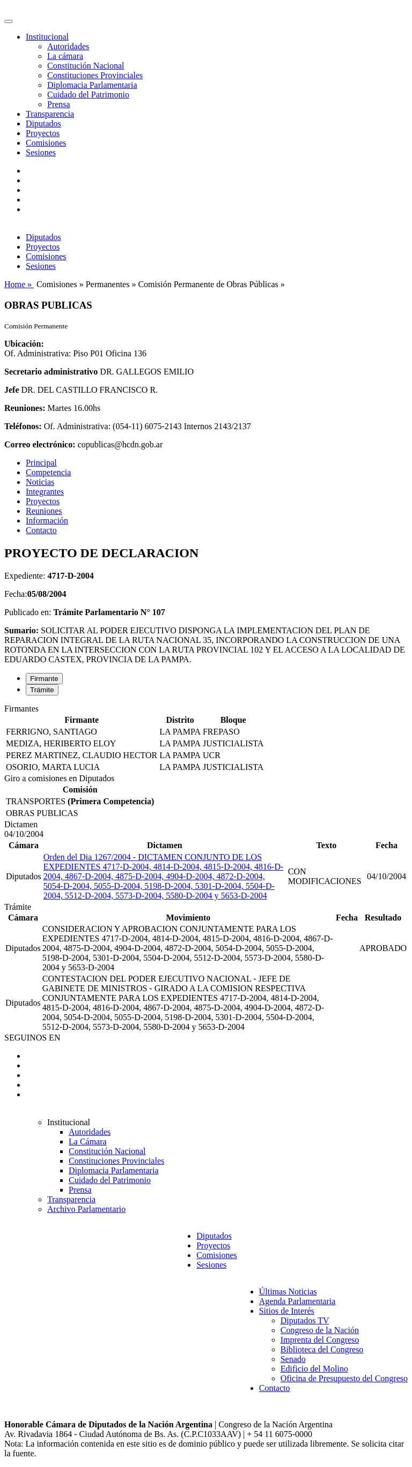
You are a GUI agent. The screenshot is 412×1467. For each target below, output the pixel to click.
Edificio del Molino (314, 1368)
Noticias (40, 481)
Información (47, 520)
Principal (41, 462)
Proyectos (43, 133)
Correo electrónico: (40, 444)
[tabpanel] (206, 739)
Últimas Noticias (288, 1291)
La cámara (65, 56)
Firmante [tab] (44, 679)
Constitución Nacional (85, 65)
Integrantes (45, 491)
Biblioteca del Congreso (322, 1349)
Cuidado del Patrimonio (88, 94)
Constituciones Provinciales (95, 75)
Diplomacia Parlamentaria (92, 84)
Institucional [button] (47, 36)
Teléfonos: (23, 426)
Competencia (48, 472)
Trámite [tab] (42, 690)
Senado (293, 1359)
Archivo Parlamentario (86, 1209)
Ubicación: (24, 343)
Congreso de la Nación (320, 1330)
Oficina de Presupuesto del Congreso (344, 1378)
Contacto (41, 530)
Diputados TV (305, 1320)
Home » (19, 284)
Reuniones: (24, 408)
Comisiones (46, 142)
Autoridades (68, 46)
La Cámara (88, 1141)
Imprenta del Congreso (320, 1339)
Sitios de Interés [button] (286, 1310)
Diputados (43, 123)
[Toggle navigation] (8, 21)
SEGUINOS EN (32, 1037)
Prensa (58, 104)
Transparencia (50, 113)
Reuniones (44, 510)
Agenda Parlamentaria (297, 1301)
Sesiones (41, 152)
